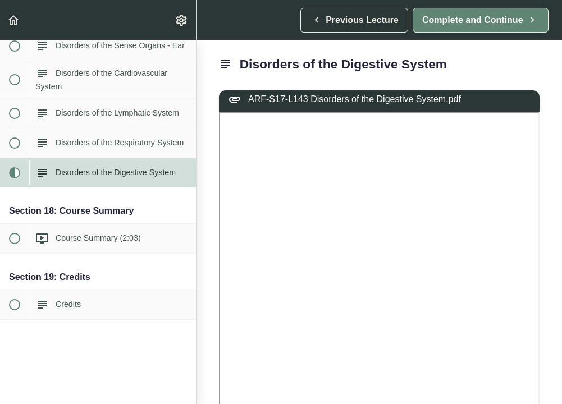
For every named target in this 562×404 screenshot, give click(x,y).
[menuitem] (182, 20)
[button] (14, 20)
